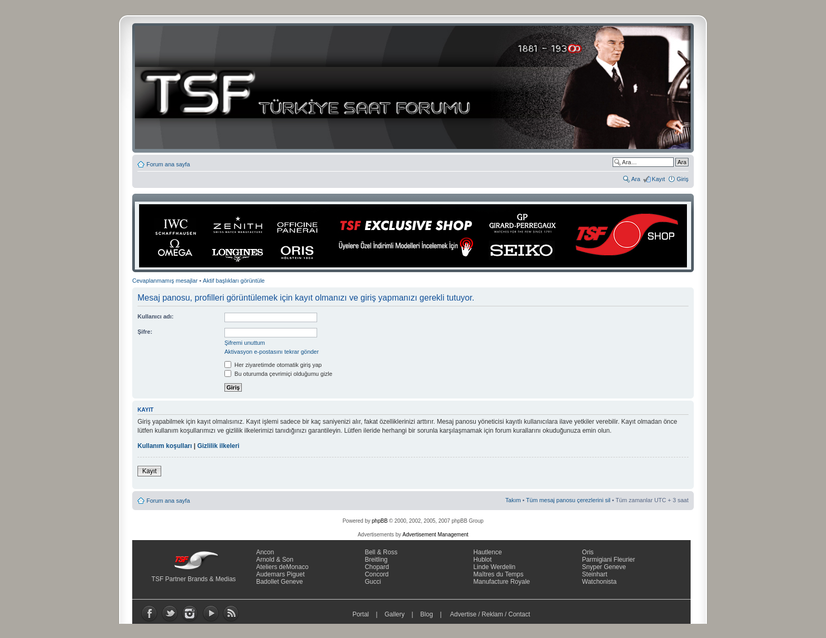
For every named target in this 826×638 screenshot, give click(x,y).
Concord (376, 574)
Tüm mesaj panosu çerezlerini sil (568, 500)
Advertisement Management (435, 534)
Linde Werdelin (495, 567)
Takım (512, 500)
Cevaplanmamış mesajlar (165, 280)
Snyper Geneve (604, 567)
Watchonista (599, 581)
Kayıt (658, 179)
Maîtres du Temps (499, 574)
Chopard (377, 567)
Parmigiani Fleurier (608, 559)
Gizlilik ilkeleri (218, 446)
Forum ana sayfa (168, 164)
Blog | (433, 614)
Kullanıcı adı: (155, 316)
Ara (635, 179)
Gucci (373, 581)
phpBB (380, 521)
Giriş (682, 179)
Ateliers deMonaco (282, 567)
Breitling (376, 559)
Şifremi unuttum (244, 343)
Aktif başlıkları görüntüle (233, 280)
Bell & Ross (381, 552)
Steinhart (594, 574)
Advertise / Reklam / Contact (490, 614)
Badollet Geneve (279, 581)
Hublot (483, 559)
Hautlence (488, 552)
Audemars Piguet (280, 574)
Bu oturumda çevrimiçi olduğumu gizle (278, 374)
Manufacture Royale (502, 581)
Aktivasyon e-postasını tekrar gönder (271, 351)
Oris (588, 552)
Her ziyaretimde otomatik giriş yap (273, 365)
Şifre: (144, 331)
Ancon (265, 552)
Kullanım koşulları (164, 446)
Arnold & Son (274, 559)
